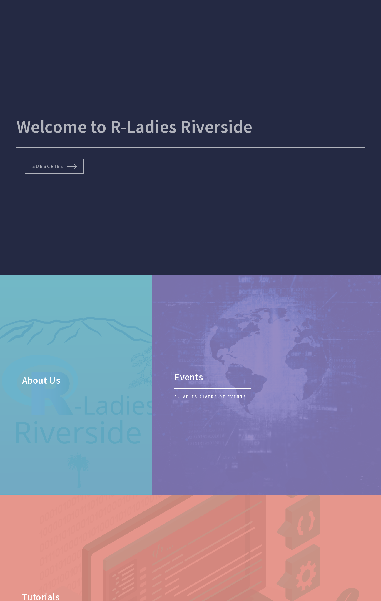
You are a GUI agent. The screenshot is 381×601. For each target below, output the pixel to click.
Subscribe (48, 166)
